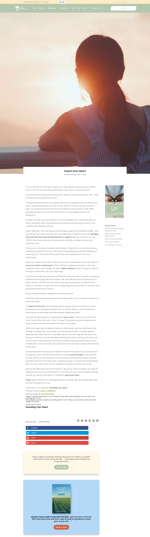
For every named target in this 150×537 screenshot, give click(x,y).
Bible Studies (52, 8)
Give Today (61, 452)
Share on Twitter (82, 420)
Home (35, 8)
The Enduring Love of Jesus (113, 245)
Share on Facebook (78, 420)
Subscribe (61, 2)
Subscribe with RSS (89, 420)
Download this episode (93, 420)
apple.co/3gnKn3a (48, 391)
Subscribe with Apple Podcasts (85, 420)
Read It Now (61, 512)
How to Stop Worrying (112, 242)
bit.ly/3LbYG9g (47, 394)
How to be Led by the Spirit (113, 239)
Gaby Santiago (71, 174)
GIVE (39, 398)
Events (41, 8)
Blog (73, 8)
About (85, 8)
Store (79, 8)
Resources (64, 8)
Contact (94, 8)
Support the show (97, 420)
